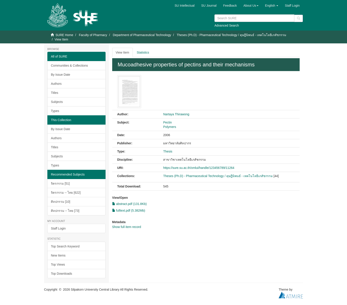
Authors (56, 83)
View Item (122, 52)
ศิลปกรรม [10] (60, 201)
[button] (251, 5)
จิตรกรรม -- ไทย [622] (66, 192)
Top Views (58, 264)
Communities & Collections (69, 65)
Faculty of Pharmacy (93, 35)
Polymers (169, 127)
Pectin (167, 122)
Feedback (230, 5)
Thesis (167, 151)
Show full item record (126, 227)
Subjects (57, 102)
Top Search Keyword (65, 246)
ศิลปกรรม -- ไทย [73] (65, 210)
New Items (58, 255)
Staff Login (58, 228)
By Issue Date (60, 74)
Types (55, 111)
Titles (54, 93)
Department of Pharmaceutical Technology (142, 35)
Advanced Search (226, 25)
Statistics (143, 52)
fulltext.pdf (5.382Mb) (128, 210)
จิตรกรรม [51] (60, 183)
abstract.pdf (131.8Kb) (129, 204)
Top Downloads (61, 273)
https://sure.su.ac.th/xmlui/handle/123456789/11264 (198, 168)
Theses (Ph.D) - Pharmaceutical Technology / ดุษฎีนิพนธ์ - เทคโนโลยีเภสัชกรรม (231, 35)
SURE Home (64, 35)
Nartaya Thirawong (176, 114)
